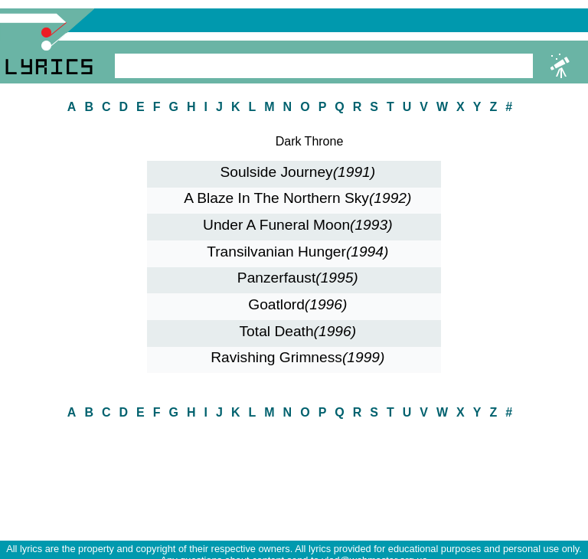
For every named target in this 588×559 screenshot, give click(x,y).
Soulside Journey (297, 172)
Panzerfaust (297, 278)
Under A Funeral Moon (297, 225)
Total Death (298, 331)
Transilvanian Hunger (297, 252)
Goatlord (297, 304)
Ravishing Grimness (297, 357)
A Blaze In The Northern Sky (297, 198)
